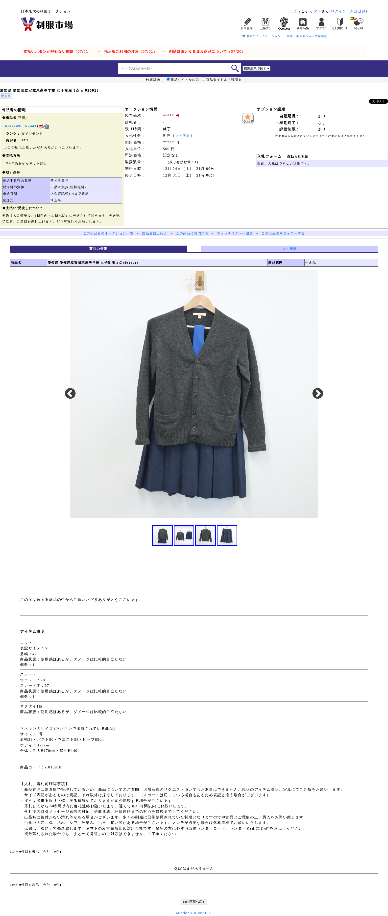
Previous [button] (70, 394)
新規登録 (357, 11)
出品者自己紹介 (154, 233)
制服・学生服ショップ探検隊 (307, 36)
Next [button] (318, 394)
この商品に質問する (192, 233)
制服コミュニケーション (264, 36)
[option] (194, 394)
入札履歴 (182, 135)
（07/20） (207, 51)
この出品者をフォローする (283, 233)
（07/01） (58, 51)
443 (33, 126)
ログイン (338, 11)
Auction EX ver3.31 (193, 913)
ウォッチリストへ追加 (235, 233)
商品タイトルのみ (183, 79)
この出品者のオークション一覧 (108, 233)
